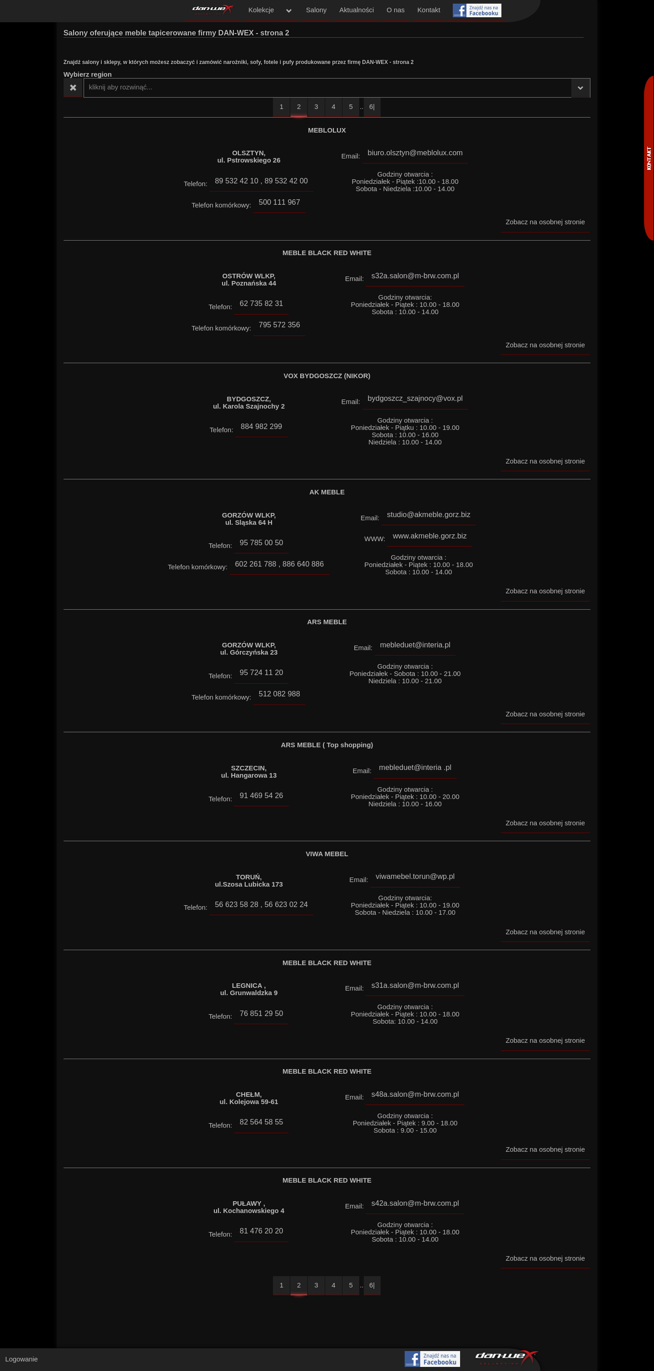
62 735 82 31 (261, 303)
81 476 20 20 (261, 1231)
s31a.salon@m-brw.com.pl (415, 985)
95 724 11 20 (261, 672)
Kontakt (428, 10)
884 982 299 (261, 426)
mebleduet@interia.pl (415, 645)
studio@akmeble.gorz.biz (429, 514)
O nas (395, 10)
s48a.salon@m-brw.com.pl (415, 1094)
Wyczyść (73, 87)
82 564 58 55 (261, 1122)
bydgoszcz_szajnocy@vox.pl (415, 398)
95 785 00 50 (261, 542)
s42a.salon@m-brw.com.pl (415, 1203)
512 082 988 (279, 694)
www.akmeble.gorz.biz (430, 536)
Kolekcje (261, 10)
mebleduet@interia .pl (415, 767)
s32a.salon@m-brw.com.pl (415, 275)
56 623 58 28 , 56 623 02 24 (261, 904)
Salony (316, 10)
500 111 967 (279, 202)
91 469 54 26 (261, 795)
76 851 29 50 (261, 1013)
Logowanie (21, 1359)
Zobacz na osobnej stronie (545, 222)
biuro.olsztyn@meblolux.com (415, 152)
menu (289, 10)
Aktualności (356, 10)
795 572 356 (279, 325)
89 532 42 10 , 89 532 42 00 (261, 181)
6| (372, 106)
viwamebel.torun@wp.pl (415, 876)
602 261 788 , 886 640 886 (279, 564)
